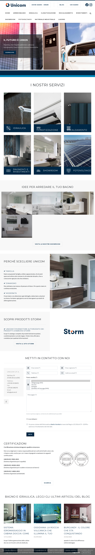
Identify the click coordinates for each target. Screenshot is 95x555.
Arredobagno (19, 13)
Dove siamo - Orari (40, 5)
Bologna (60, 386)
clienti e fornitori (55, 424)
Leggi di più (76, 552)
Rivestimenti (81, 13)
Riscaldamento (66, 13)
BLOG (62, 5)
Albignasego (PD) (60, 383)
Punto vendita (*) (31, 377)
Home (7, 13)
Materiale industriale (45, 19)
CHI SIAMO (74, 5)
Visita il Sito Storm (25, 344)
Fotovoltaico (25, 19)
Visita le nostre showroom (47, 244)
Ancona (60, 385)
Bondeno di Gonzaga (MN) (60, 388)
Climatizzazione (48, 13)
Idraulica (33, 13)
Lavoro (61, 19)
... (60, 381)
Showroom (10, 19)
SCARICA (47, 483)
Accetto (86, 552)
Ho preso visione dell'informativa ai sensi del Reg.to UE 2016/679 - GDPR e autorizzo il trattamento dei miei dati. (58, 425)
